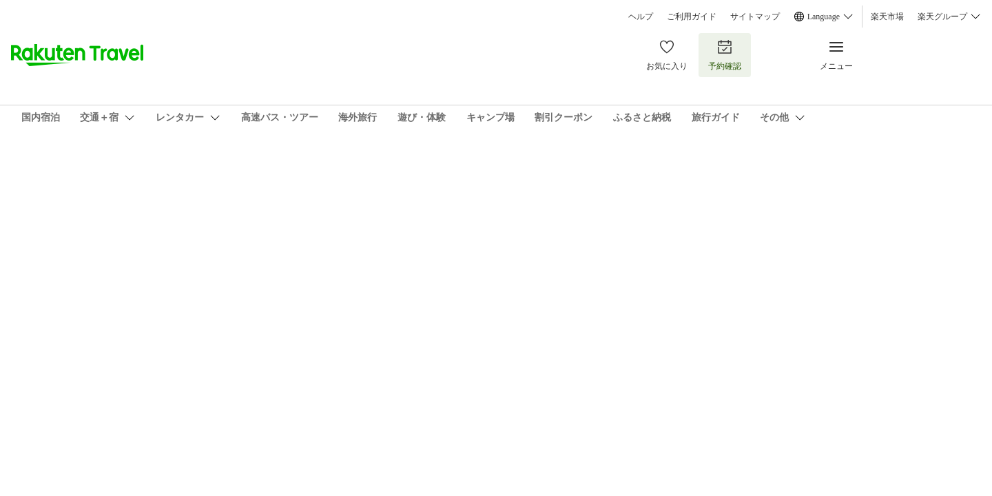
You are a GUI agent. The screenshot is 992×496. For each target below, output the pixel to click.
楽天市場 (887, 16)
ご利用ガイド (691, 16)
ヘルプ (640, 16)
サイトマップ (755, 16)
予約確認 (724, 55)
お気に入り (667, 55)
